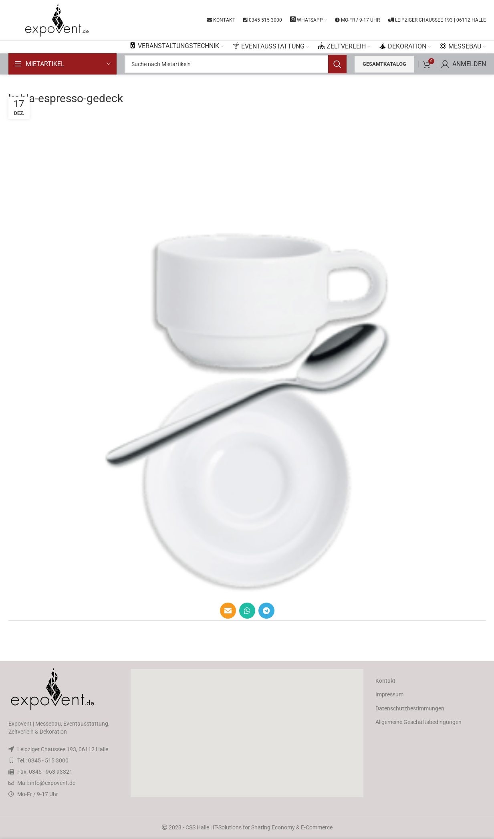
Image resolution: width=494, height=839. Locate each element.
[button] (247, 733)
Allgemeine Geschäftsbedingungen (418, 722)
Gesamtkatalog (384, 64)
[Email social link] (228, 611)
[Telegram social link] (266, 611)
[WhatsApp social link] (247, 611)
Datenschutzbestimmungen (409, 708)
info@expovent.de (52, 783)
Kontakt (385, 681)
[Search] (236, 64)
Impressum (389, 694)
